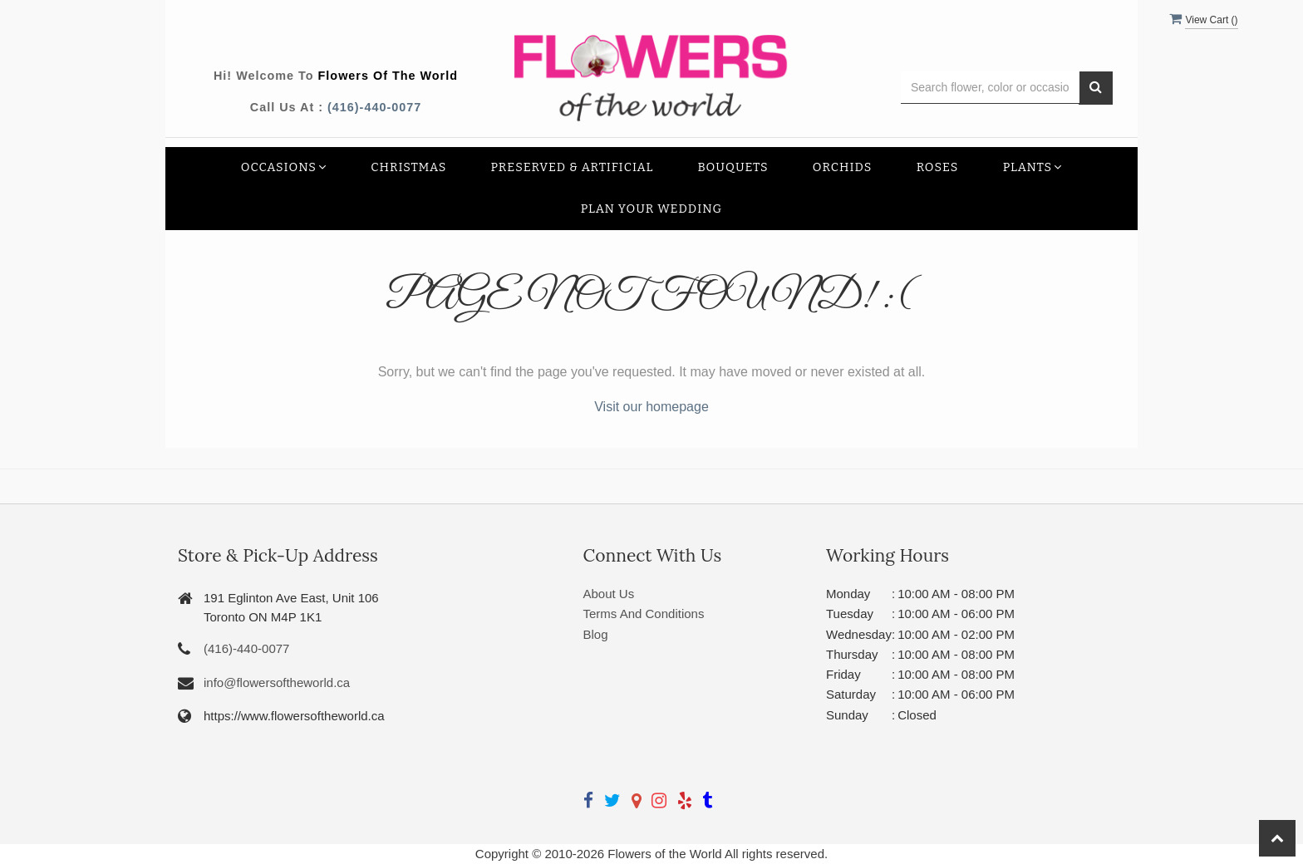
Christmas (408, 167)
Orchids (843, 167)
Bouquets (733, 167)
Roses (938, 167)
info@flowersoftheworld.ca (277, 682)
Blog (595, 634)
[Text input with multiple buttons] (990, 87)
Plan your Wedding (652, 209)
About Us (609, 594)
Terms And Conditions (644, 613)
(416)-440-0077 (374, 107)
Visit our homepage (651, 407)
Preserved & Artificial (572, 167)
